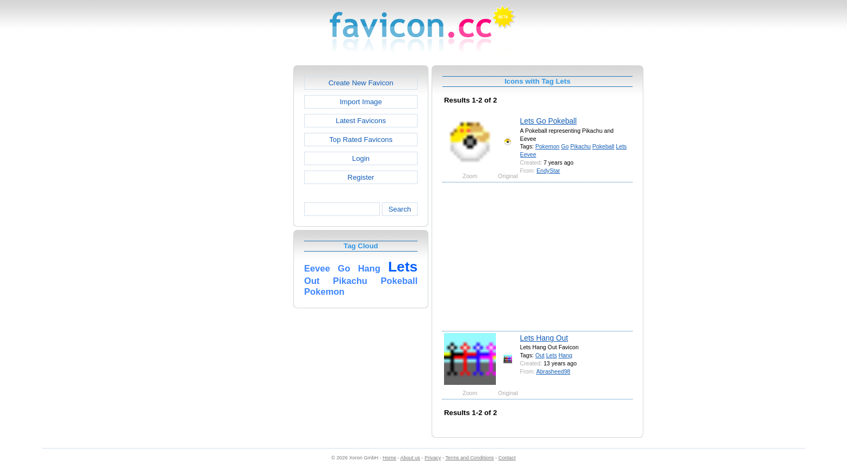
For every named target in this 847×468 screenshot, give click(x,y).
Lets (621, 146)
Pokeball (603, 146)
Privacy (433, 457)
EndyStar (548, 170)
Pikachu (580, 146)
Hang (565, 355)
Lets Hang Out (544, 338)
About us (410, 457)
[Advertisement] (247, 227)
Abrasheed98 (553, 371)
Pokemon (547, 146)
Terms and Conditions (469, 457)
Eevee (528, 154)
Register (360, 177)
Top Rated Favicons (360, 139)
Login (360, 158)
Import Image (361, 102)
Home (389, 457)
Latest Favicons (361, 121)
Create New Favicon (360, 83)
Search (399, 209)
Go (565, 146)
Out (539, 355)
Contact (507, 457)
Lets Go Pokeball (548, 121)
